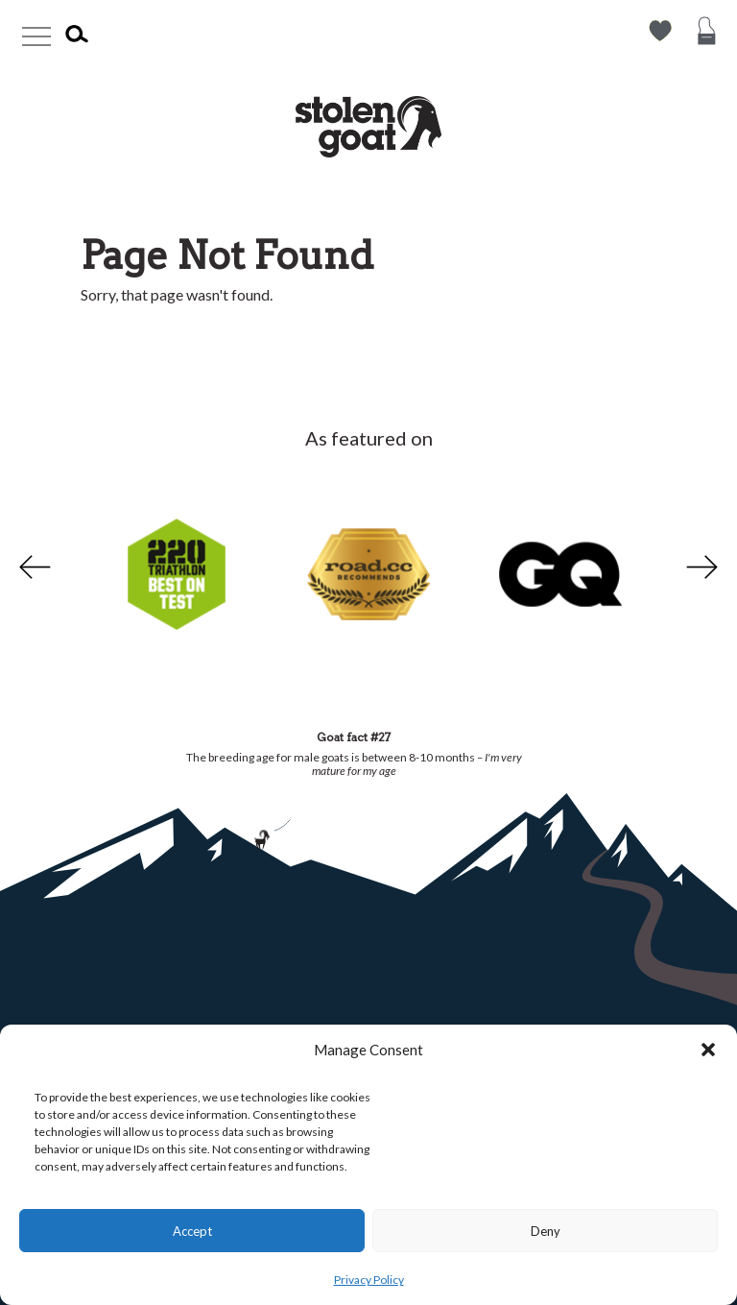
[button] (708, 1049)
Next (704, 567)
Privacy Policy (369, 1279)
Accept (192, 1231)
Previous (32, 567)
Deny (545, 1231)
